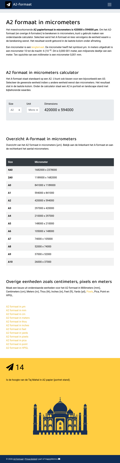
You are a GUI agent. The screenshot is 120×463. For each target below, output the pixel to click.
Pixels (89, 291)
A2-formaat (18, 4)
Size (11, 103)
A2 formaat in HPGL (17, 347)
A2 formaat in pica (16, 340)
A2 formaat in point (17, 344)
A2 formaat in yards (17, 332)
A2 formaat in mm (16, 310)
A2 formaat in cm (15, 314)
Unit (29, 103)
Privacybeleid (31, 459)
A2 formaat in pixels (17, 336)
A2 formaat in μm (15, 306)
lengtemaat (37, 47)
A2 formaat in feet (16, 329)
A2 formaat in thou (16, 321)
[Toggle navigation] (109, 4)
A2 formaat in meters (18, 317)
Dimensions (51, 103)
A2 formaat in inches (17, 325)
